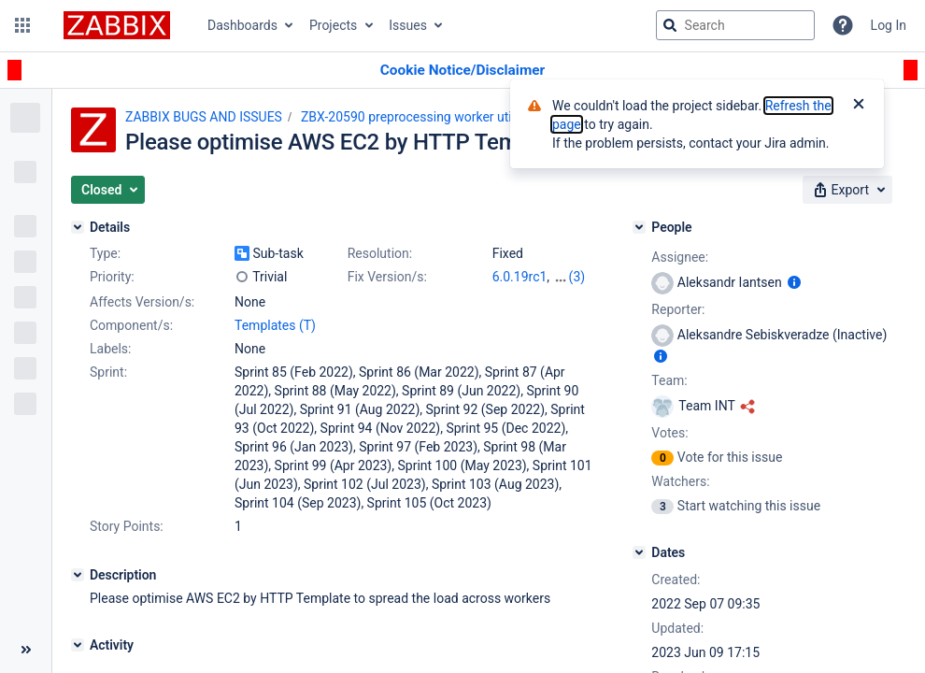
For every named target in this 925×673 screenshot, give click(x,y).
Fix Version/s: (387, 276)
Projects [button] (333, 25)
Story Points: (127, 526)
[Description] (77, 574)
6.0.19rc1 (520, 276)
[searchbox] (735, 25)
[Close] (858, 105)
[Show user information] (794, 282)
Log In (888, 25)
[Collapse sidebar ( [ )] (25, 650)
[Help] (843, 25)
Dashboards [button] (242, 25)
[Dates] (639, 552)
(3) (577, 276)
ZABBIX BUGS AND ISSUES (203, 116)
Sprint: (108, 372)
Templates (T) (275, 325)
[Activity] (77, 645)
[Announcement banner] (462, 70)
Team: (669, 380)
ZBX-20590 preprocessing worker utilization (427, 116)
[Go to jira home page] (116, 25)
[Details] (77, 227)
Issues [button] (408, 25)
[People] (639, 227)
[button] (22, 25)
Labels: (110, 348)
